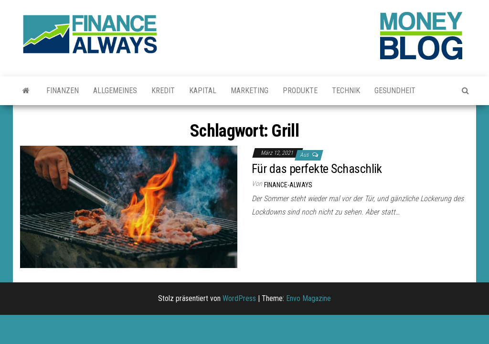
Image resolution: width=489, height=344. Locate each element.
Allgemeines (115, 90)
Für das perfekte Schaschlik (317, 168)
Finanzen (62, 90)
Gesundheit (394, 90)
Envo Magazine (308, 298)
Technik (346, 90)
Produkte (300, 90)
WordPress (239, 298)
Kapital (202, 90)
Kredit (163, 90)
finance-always (288, 185)
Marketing (249, 90)
